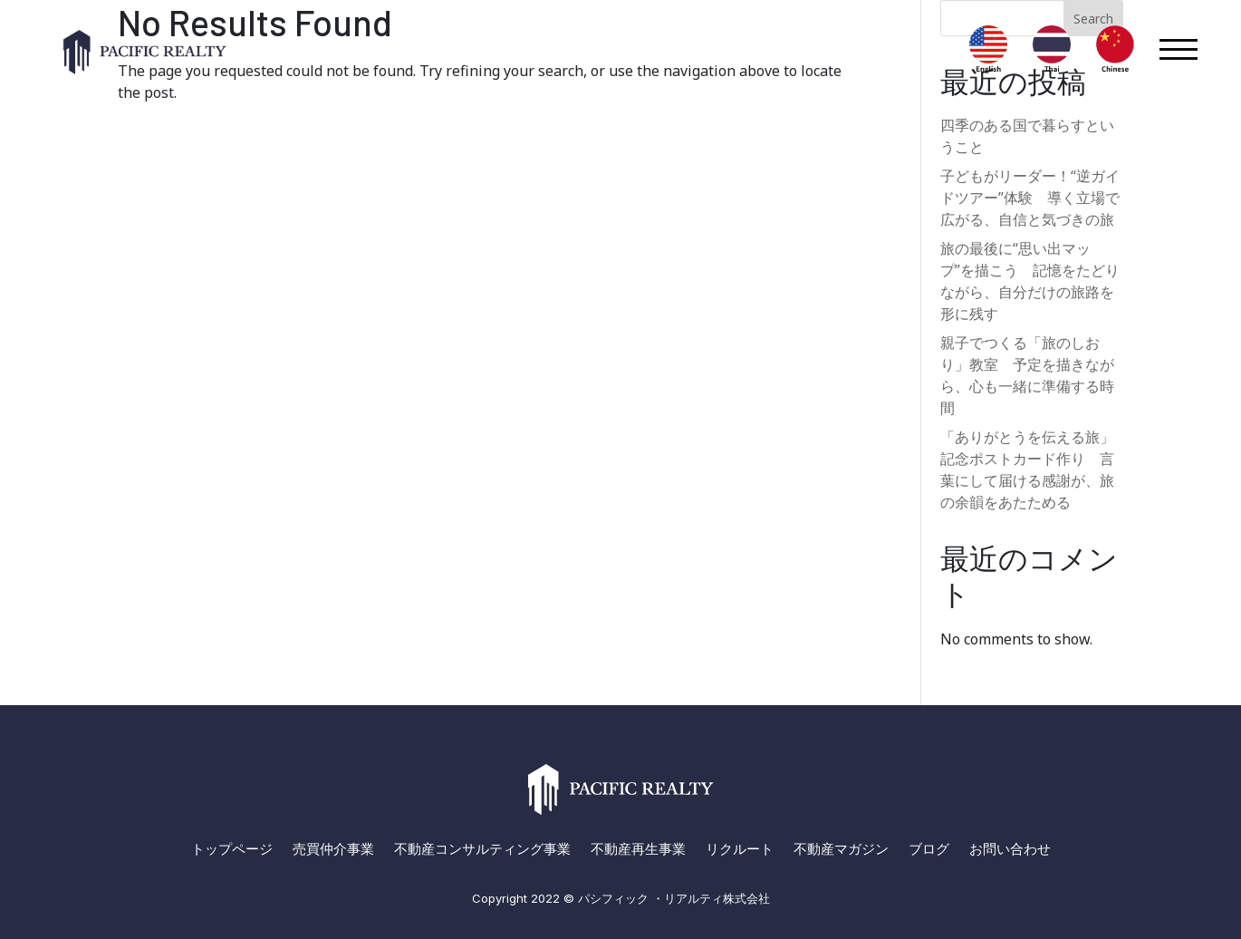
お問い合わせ (1010, 849)
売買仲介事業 (333, 849)
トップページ (232, 849)
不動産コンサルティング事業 (482, 849)
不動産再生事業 (638, 849)
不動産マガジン (841, 849)
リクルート (740, 849)
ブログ (929, 849)
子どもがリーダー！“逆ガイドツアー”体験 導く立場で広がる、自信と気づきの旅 (1030, 197)
